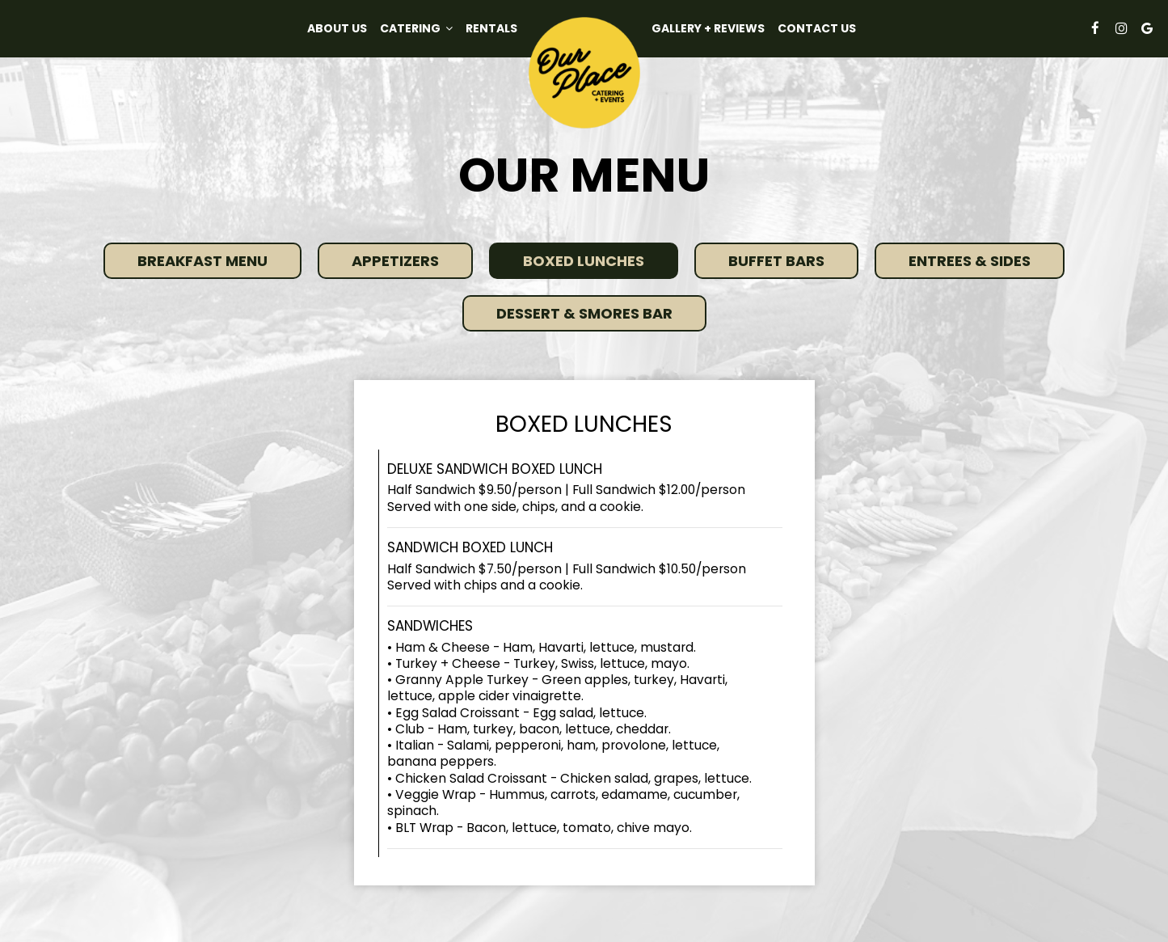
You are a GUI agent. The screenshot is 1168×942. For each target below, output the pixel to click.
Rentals (491, 28)
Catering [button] (416, 28)
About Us (337, 28)
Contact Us (817, 28)
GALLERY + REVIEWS (708, 28)
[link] (584, 72)
